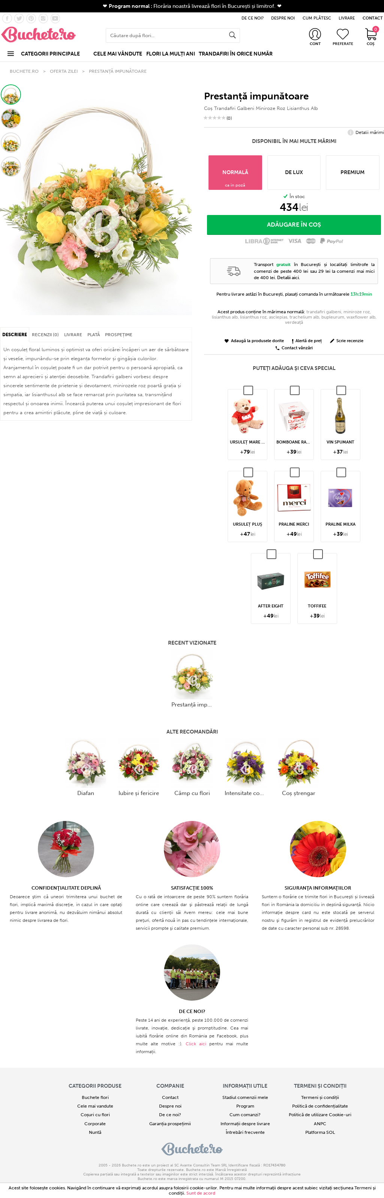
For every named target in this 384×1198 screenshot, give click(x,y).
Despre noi (170, 1106)
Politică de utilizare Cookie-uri (320, 1114)
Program (245, 1106)
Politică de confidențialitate (320, 1106)
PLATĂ (93, 334)
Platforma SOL (320, 1132)
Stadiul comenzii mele (245, 1097)
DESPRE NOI (283, 18)
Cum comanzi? (245, 1114)
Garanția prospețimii (170, 1123)
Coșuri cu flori (95, 1114)
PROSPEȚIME (118, 334)
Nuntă (95, 1132)
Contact (170, 1097)
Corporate (95, 1123)
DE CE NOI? (253, 18)
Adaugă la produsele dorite (254, 341)
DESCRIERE (14, 334)
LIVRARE (347, 18)
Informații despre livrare (245, 1123)
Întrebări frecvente (245, 1132)
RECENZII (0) (45, 334)
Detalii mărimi (366, 133)
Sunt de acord (200, 1193)
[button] (11, 94)
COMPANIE (170, 1086)
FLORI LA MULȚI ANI (170, 54)
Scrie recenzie (346, 341)
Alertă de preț (307, 341)
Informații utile (245, 1086)
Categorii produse (95, 1086)
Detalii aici (288, 277)
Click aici (196, 1043)
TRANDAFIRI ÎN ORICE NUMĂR (236, 54)
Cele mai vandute (95, 1106)
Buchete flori (95, 1097)
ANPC (320, 1123)
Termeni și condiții (320, 1086)
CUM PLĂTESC (317, 18)
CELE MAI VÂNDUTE (117, 54)
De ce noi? (170, 1114)
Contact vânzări (294, 348)
